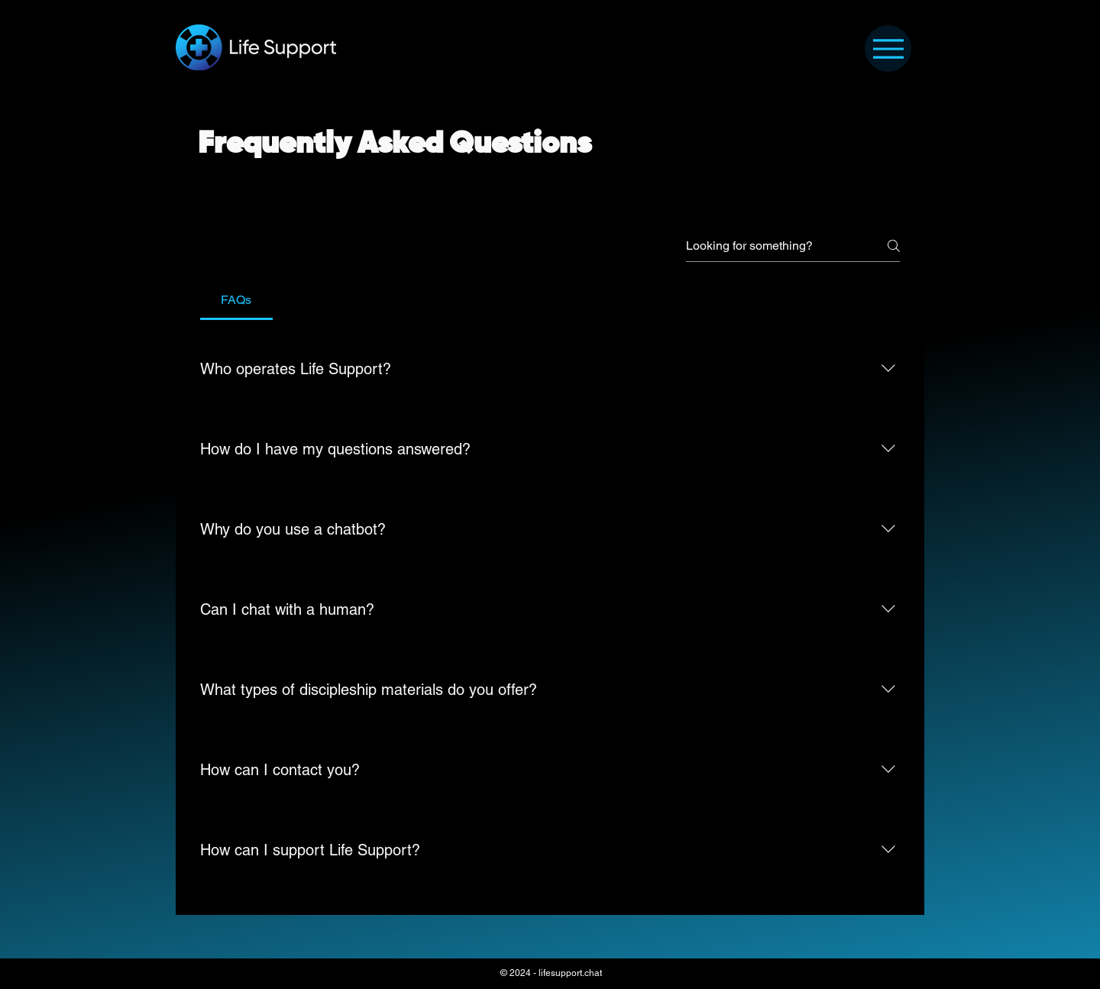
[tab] (236, 300)
